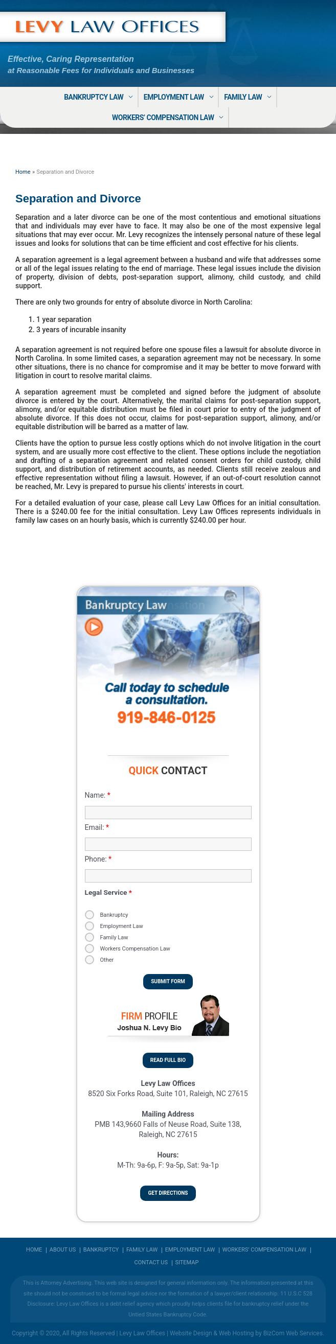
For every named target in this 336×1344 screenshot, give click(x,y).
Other (107, 960)
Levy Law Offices (142, 1333)
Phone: (98, 859)
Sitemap (186, 1262)
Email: (97, 827)
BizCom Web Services (293, 1333)
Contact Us (151, 1262)
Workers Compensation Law (135, 948)
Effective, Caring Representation (71, 59)
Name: (97, 795)
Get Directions (168, 1193)
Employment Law (174, 97)
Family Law (243, 97)
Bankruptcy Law (93, 97)
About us (63, 1250)
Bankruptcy (114, 915)
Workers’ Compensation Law (163, 117)
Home (34, 1250)
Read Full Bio (168, 1060)
